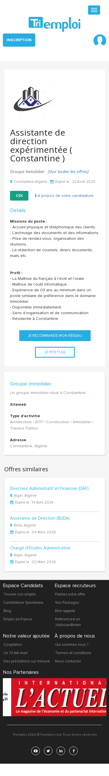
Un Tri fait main (15, 653)
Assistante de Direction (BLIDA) (40, 518)
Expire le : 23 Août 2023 (72, 182)
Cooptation (12, 644)
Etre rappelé (65, 611)
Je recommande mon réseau (55, 335)
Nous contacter (68, 661)
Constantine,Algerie (28, 182)
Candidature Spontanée (23, 602)
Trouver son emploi (19, 594)
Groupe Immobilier (30, 384)
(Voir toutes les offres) (68, 171)
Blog (7, 611)
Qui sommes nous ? (71, 644)
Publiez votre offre (70, 594)
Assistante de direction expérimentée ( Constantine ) (41, 145)
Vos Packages (67, 602)
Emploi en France (17, 619)
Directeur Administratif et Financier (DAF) (49, 488)
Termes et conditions (73, 653)
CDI (19, 195)
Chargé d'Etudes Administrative (40, 548)
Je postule (54, 352)
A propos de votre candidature (64, 195)
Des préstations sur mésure (26, 661)
